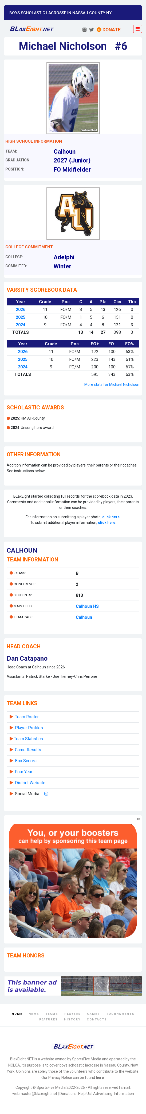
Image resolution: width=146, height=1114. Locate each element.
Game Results (28, 749)
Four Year (23, 771)
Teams (51, 1014)
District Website (30, 782)
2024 (20, 324)
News (34, 1014)
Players (72, 1014)
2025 (20, 317)
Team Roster (27, 716)
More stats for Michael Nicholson (111, 384)
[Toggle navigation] (137, 29)
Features (48, 1019)
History (72, 1019)
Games (93, 1014)
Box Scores (26, 760)
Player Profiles (29, 727)
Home (17, 1014)
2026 (20, 309)
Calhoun (84, 617)
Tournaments (120, 1014)
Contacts (97, 1019)
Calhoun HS (87, 606)
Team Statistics (28, 738)
